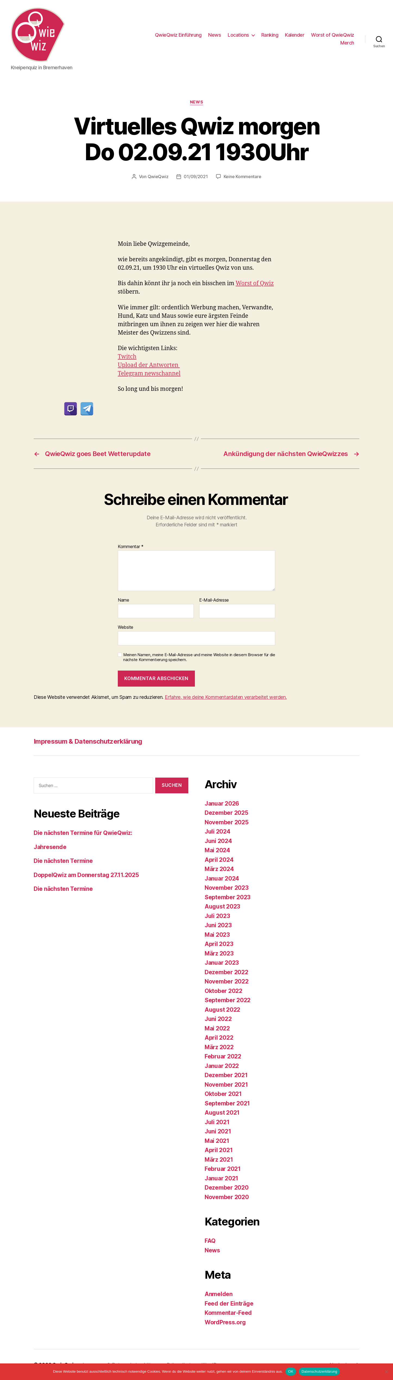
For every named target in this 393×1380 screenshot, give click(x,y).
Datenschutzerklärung (319, 1371)
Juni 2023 (218, 925)
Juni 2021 (218, 1131)
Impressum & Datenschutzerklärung (88, 741)
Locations (238, 35)
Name (123, 600)
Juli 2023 (217, 916)
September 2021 (227, 1103)
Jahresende (50, 847)
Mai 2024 (217, 850)
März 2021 (219, 1159)
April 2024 (219, 859)
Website (125, 627)
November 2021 (226, 1084)
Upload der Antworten (149, 365)
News (214, 35)
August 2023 (222, 906)
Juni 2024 (218, 841)
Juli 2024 (217, 831)
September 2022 (228, 1000)
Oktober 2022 (223, 991)
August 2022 (222, 1009)
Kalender (294, 35)
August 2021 (222, 1112)
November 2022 (227, 981)
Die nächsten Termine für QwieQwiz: (83, 832)
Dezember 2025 (226, 812)
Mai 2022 (217, 1028)
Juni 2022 (218, 1019)
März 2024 (219, 869)
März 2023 (219, 953)
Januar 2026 (222, 803)
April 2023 (219, 944)
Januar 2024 (222, 878)
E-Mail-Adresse (214, 600)
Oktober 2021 (223, 1093)
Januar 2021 (221, 1178)
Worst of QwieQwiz (332, 35)
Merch (347, 43)
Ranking (269, 35)
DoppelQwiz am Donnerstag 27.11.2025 (86, 875)
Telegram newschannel (149, 373)
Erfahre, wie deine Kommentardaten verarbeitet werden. (226, 697)
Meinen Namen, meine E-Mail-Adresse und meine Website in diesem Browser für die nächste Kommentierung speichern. (199, 657)
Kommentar (131, 546)
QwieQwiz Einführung (178, 35)
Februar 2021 (223, 1168)
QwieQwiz (158, 176)
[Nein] (386, 1371)
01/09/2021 (196, 176)
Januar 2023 (222, 962)
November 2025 (227, 822)
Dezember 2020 (227, 1187)
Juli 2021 (217, 1122)
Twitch (127, 356)
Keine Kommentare (242, 176)
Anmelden (219, 1294)
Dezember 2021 (226, 1075)
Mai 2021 (217, 1140)
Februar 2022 (223, 1056)
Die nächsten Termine (63, 860)
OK (290, 1371)
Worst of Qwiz (255, 283)
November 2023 (227, 887)
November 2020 (227, 1197)
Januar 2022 (222, 1065)
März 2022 (219, 1047)
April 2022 (219, 1037)
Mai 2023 (217, 934)
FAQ (210, 1240)
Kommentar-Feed (228, 1312)
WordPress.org (225, 1322)
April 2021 (219, 1150)
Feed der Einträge (229, 1303)
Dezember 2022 (226, 972)
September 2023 (228, 897)
